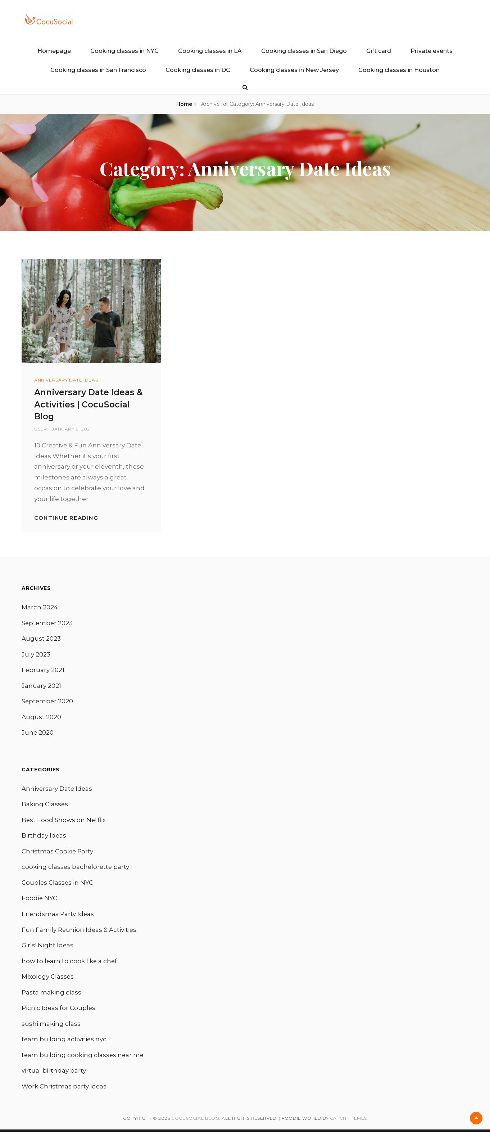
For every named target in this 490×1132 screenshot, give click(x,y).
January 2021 (41, 686)
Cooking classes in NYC (124, 51)
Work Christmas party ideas (64, 1088)
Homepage (54, 51)
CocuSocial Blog (195, 1120)
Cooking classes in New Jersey (294, 70)
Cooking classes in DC (197, 70)
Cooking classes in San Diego (304, 51)
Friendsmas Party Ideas (58, 915)
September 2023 (48, 623)
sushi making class (51, 1025)
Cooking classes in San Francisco (98, 70)
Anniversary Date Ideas (66, 380)
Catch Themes (348, 1120)
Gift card (378, 51)
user (40, 429)
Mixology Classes (48, 978)
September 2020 (48, 701)
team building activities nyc (64, 1041)
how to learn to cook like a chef (70, 962)
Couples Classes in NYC (58, 883)
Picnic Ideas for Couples (59, 1009)
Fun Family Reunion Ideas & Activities (79, 930)
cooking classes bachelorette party (76, 867)
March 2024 (40, 607)
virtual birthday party (54, 1072)
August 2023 (41, 638)
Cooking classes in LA (210, 51)
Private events (431, 51)
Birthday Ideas (44, 836)
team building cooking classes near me (83, 1056)
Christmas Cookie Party (58, 852)
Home (184, 104)
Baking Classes (45, 804)
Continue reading (66, 517)
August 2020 (41, 717)
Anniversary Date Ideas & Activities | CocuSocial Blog (91, 404)
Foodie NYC (40, 899)
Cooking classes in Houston (399, 70)
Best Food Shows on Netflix (64, 820)
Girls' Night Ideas (48, 946)
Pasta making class (51, 993)
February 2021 (43, 670)
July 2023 (36, 654)
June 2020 (38, 733)
